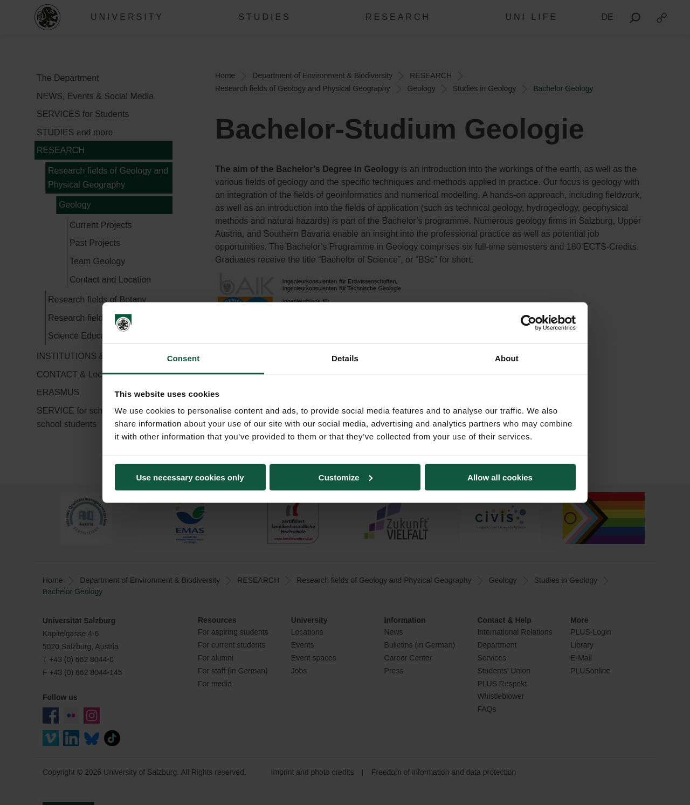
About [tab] (507, 358)
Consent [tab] (183, 358)
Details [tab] (345, 358)
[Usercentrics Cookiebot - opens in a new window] (528, 323)
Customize (345, 476)
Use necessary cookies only (190, 476)
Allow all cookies (500, 476)
